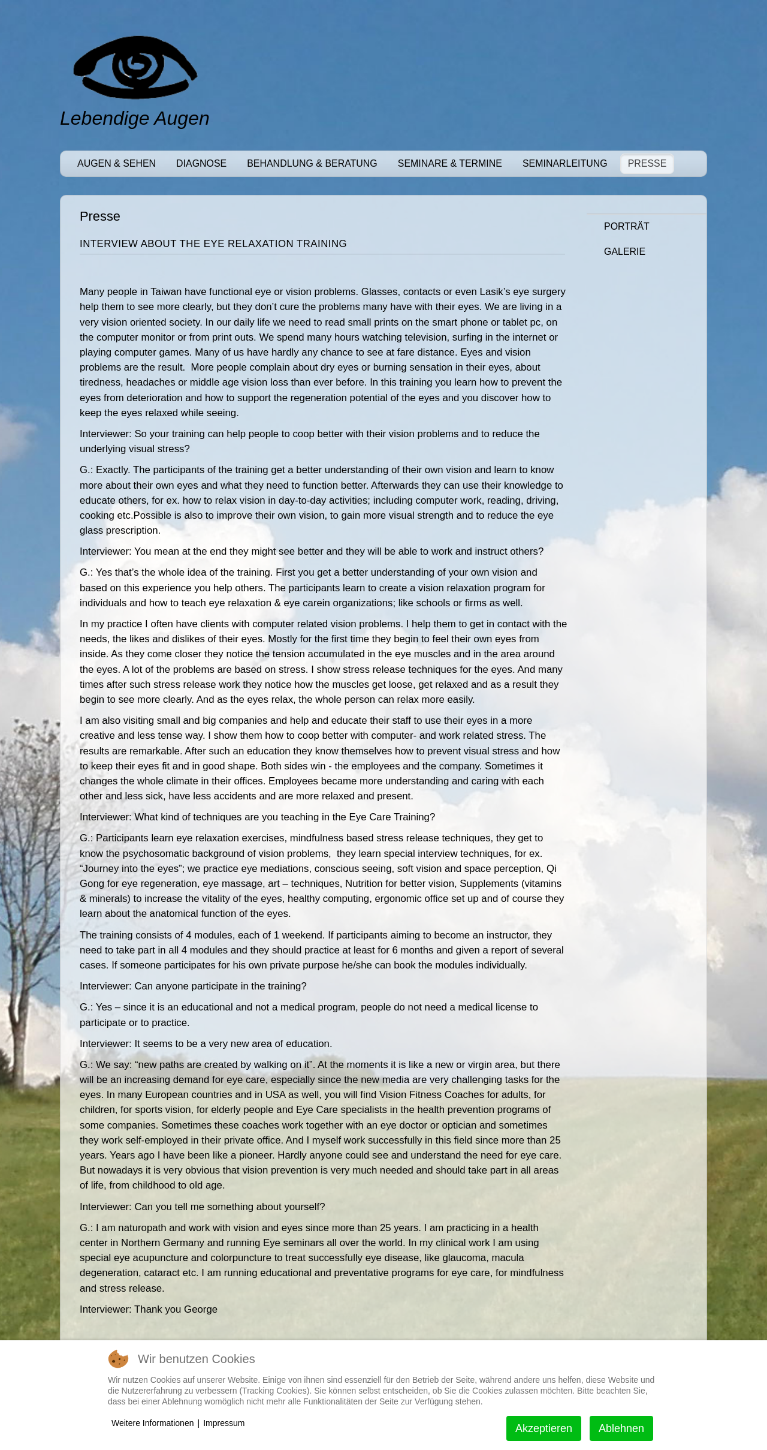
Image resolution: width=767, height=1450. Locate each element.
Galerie (624, 251)
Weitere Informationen (152, 1423)
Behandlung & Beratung (312, 163)
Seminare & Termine (450, 163)
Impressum (223, 1423)
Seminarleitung (565, 163)
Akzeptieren (543, 1428)
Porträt (627, 226)
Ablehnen (621, 1428)
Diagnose (201, 163)
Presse (647, 163)
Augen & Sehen (116, 163)
